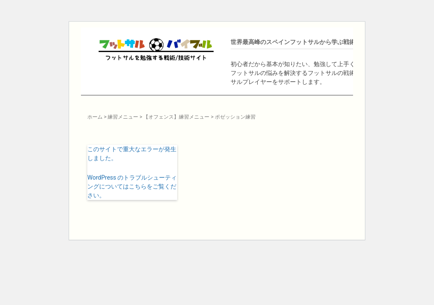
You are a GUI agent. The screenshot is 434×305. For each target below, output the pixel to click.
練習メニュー (123, 117)
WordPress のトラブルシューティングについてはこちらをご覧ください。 (132, 186)
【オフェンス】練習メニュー (176, 117)
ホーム (95, 117)
